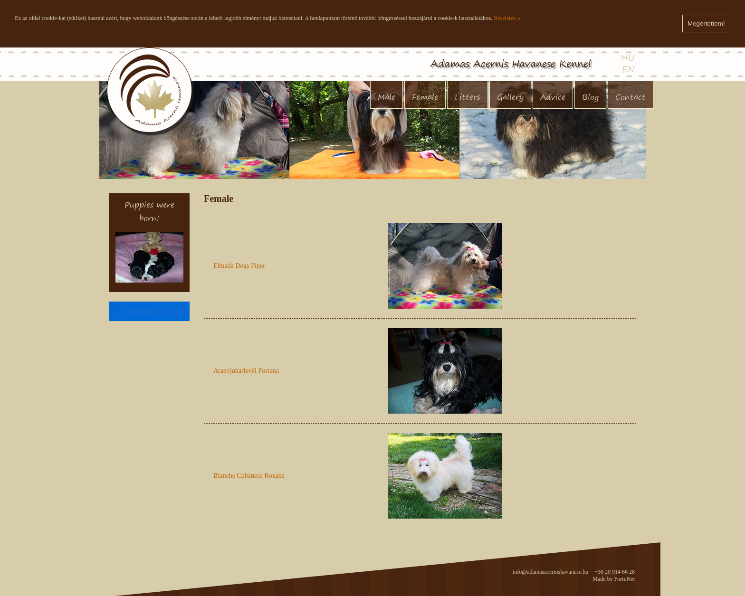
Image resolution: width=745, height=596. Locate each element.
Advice (552, 97)
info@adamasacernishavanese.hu (550, 571)
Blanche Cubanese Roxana (249, 475)
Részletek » (507, 18)
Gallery (510, 97)
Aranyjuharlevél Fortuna (246, 370)
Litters (467, 97)
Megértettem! (706, 23)
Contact (630, 97)
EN (628, 69)
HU (628, 57)
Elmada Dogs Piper (239, 265)
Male (386, 97)
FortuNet (624, 579)
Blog (590, 97)
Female (425, 97)
